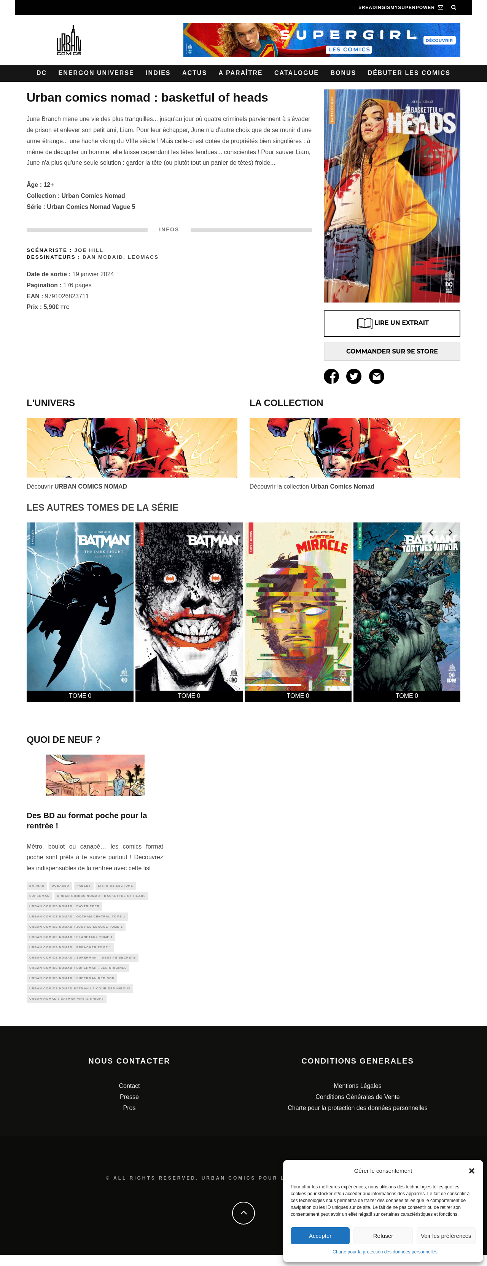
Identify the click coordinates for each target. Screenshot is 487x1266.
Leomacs (143, 257)
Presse (129, 1108)
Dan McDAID (103, 257)
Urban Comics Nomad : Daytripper (64, 908)
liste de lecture (115, 886)
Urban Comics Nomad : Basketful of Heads (101, 897)
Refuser (383, 1236)
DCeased (60, 886)
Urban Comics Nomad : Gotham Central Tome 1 (77, 919)
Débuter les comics (409, 73)
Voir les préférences (446, 1236)
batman (37, 886)
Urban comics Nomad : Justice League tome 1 (76, 931)
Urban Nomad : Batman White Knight (66, 1009)
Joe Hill (88, 250)
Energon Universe (96, 73)
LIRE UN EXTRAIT (392, 323)
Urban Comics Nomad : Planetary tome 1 (71, 942)
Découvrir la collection (312, 486)
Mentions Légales (357, 1097)
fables (83, 886)
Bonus (343, 73)
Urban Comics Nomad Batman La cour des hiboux (80, 998)
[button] (472, 1171)
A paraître (241, 73)
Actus (194, 73)
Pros (129, 1118)
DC (42, 73)
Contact (129, 1097)
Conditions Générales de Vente (357, 1108)
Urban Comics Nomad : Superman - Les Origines (78, 975)
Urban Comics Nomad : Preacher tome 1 (70, 953)
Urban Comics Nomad (93, 196)
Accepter (320, 1236)
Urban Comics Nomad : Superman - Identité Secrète (82, 964)
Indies (158, 73)
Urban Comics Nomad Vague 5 (91, 207)
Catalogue (296, 73)
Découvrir (77, 486)
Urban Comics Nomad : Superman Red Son (72, 987)
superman (39, 897)
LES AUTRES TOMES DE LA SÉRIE (102, 507)
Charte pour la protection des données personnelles (385, 1252)
